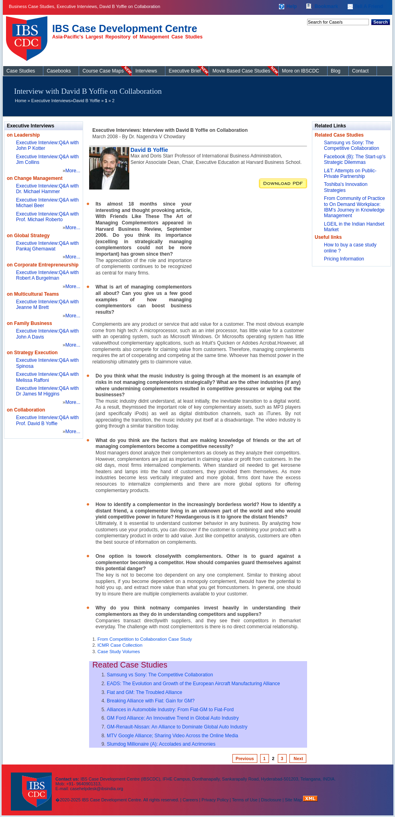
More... (72, 170)
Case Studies (29, 35)
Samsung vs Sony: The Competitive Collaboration (160, 675)
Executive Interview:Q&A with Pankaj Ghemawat (47, 246)
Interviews (146, 71)
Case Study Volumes (119, 651)
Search (380, 22)
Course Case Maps (103, 71)
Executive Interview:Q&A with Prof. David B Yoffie (47, 420)
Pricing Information (344, 259)
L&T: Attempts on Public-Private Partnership (350, 173)
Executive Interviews (51, 100)
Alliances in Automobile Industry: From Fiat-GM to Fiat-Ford (170, 709)
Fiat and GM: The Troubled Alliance (144, 692)
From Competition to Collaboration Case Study (145, 639)
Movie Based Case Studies (241, 71)
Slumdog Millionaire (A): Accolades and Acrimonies (161, 744)
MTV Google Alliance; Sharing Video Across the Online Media (172, 735)
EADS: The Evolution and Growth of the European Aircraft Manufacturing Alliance (193, 683)
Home (20, 100)
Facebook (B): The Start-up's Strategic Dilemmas (354, 159)
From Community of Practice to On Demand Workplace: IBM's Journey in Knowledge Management (354, 207)
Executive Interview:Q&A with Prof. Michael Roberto (47, 216)
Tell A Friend (368, 6)
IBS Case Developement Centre (32, 786)
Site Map (294, 799)
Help (291, 6)
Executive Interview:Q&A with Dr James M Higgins (47, 391)
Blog (335, 71)
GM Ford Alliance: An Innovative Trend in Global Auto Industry (173, 718)
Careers (190, 799)
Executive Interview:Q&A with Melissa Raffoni (47, 377)
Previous (245, 758)
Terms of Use (245, 799)
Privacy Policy (215, 799)
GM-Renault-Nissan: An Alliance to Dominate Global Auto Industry (177, 727)
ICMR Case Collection (120, 645)
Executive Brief (185, 71)
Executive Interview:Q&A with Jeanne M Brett (47, 304)
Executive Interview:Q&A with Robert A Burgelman (47, 275)
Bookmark (326, 6)
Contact (360, 71)
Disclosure (271, 799)
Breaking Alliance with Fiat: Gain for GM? (151, 701)
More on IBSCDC (300, 71)
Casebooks (59, 71)
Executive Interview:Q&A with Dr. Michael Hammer (47, 188)
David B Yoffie (86, 100)
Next (298, 758)
